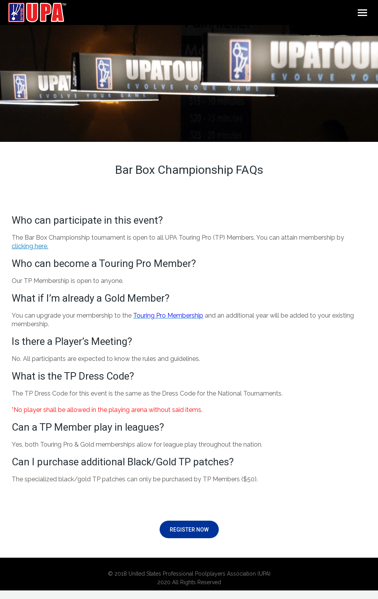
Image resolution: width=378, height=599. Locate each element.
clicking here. (30, 246)
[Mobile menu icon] (362, 12)
